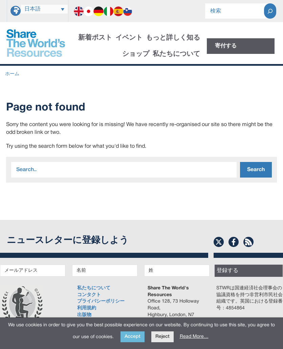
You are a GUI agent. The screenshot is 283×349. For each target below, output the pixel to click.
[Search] (270, 11)
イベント (129, 38)
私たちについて (176, 54)
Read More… (194, 336)
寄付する (226, 46)
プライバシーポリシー (101, 301)
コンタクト (89, 295)
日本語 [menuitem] (32, 9)
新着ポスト (95, 38)
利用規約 (86, 308)
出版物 (84, 315)
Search (256, 169)
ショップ (135, 54)
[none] (44, 9)
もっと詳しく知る (173, 38)
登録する (227, 270)
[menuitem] (44, 9)
